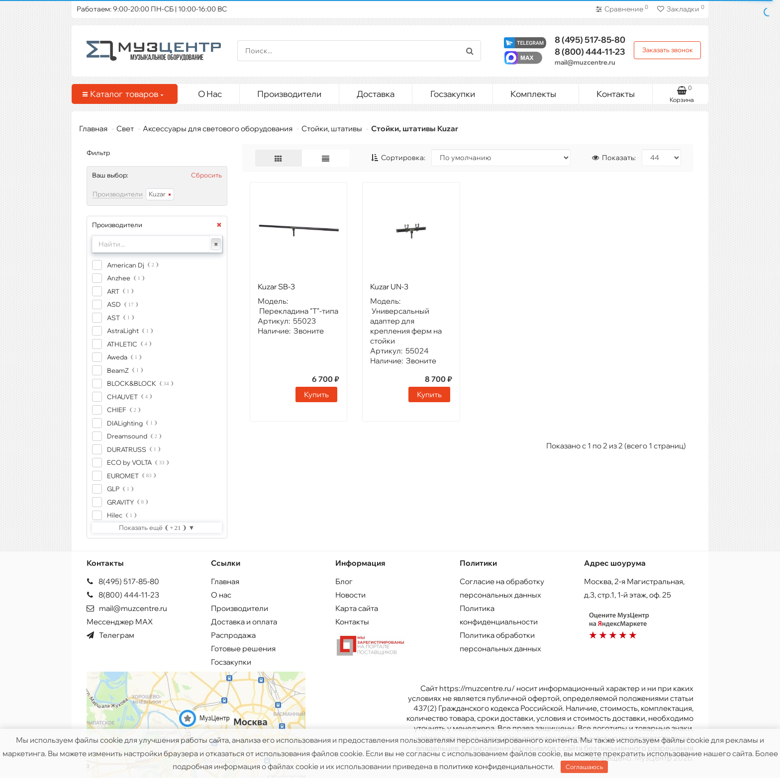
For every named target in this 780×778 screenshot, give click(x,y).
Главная (93, 128)
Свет (125, 128)
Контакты (615, 93)
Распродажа (233, 635)
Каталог (123, 94)
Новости (350, 595)
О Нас (210, 93)
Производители (289, 93)
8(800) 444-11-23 (123, 595)
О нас (221, 595)
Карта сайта (356, 608)
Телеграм (110, 635)
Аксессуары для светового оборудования (217, 128)
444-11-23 (590, 51)
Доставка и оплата (244, 621)
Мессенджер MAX (120, 621)
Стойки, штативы (331, 128)
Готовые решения (243, 648)
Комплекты (540, 91)
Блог (344, 581)
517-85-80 (590, 39)
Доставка (375, 93)
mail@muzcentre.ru (585, 62)
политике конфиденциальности (496, 766)
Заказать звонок (667, 50)
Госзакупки (452, 93)
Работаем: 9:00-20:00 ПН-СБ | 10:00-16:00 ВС (152, 8)
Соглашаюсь (584, 767)
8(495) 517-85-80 (123, 581)
